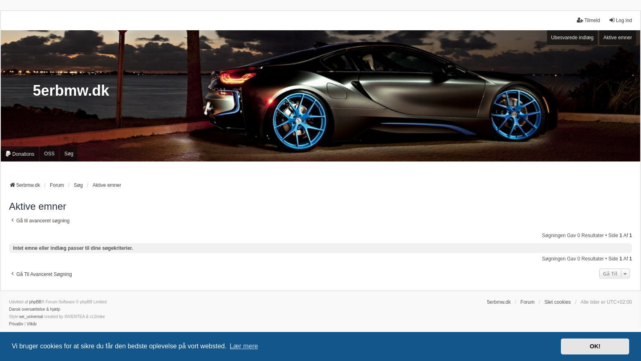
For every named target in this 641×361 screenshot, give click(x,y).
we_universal (31, 316)
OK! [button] (594, 346)
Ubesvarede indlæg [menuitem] (572, 37)
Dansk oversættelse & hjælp (34, 309)
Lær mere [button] (244, 346)
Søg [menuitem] (68, 154)
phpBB (35, 302)
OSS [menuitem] (49, 154)
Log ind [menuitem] (620, 20)
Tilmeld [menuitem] (588, 20)
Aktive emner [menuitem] (617, 37)
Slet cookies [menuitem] (558, 302)
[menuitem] (19, 153)
